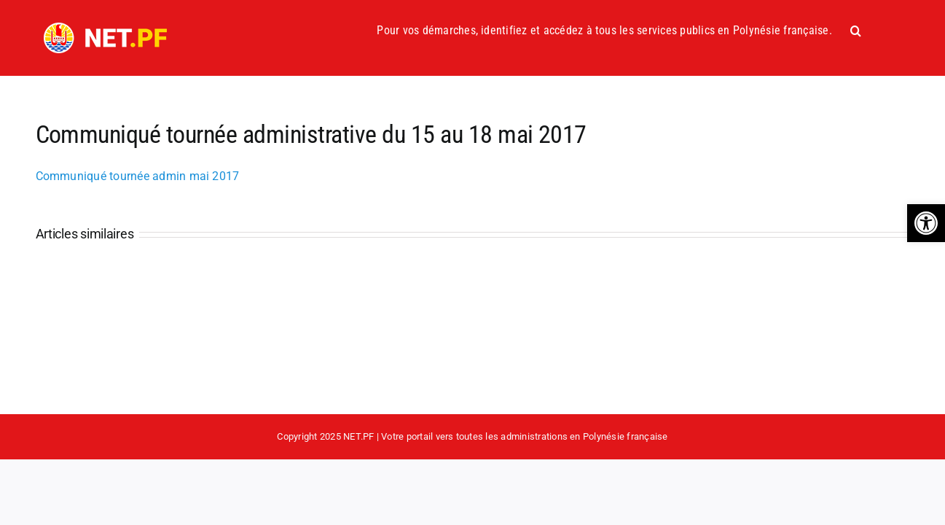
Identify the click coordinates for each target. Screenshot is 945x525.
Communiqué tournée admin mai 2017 (138, 176)
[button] (926, 223)
